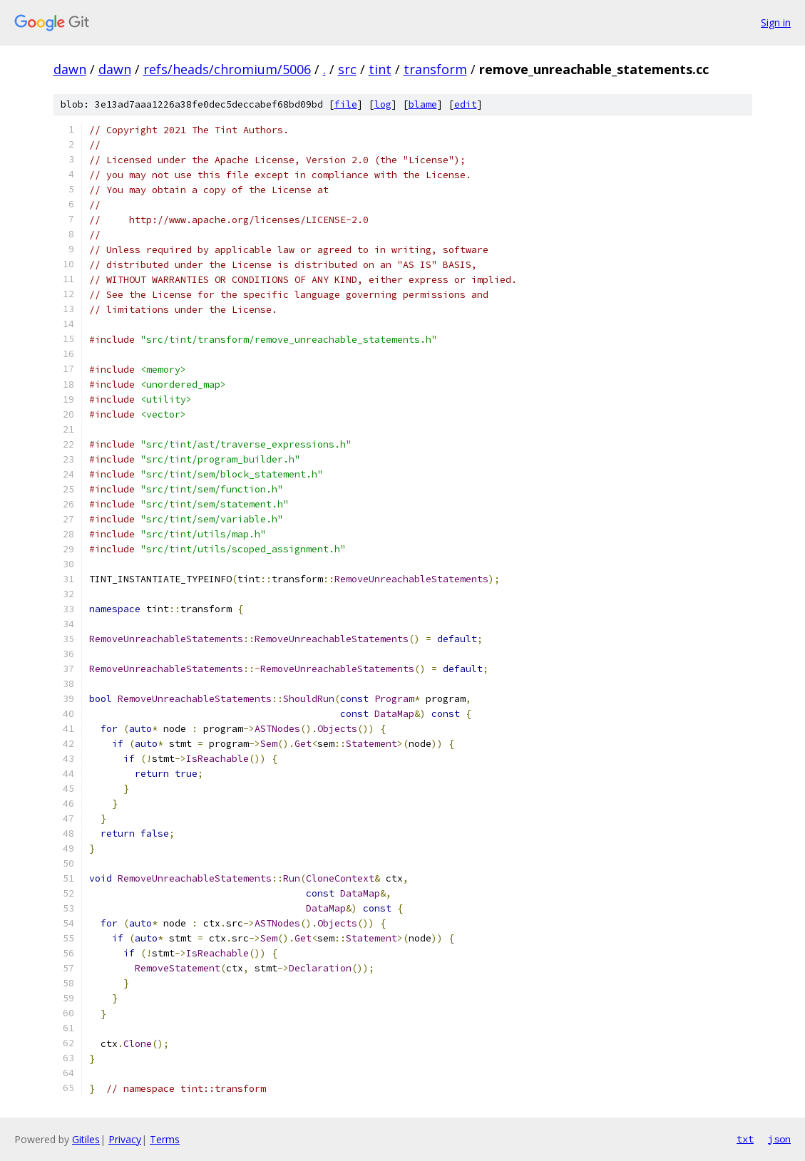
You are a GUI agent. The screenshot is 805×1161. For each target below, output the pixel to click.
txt (745, 1138)
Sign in (776, 22)
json (779, 1138)
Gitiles (86, 1139)
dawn (69, 69)
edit (465, 104)
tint (380, 69)
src (347, 69)
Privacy (124, 1139)
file (345, 104)
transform (435, 69)
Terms (165, 1139)
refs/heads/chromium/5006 (227, 69)
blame (423, 104)
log (382, 104)
